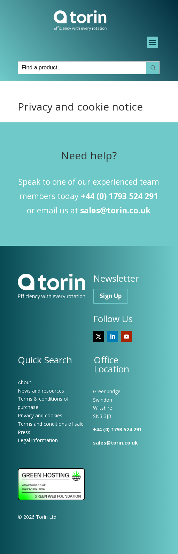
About (24, 382)
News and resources (41, 390)
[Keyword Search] (82, 68)
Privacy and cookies (40, 415)
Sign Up (111, 296)
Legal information (38, 440)
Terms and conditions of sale (51, 423)
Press (24, 432)
